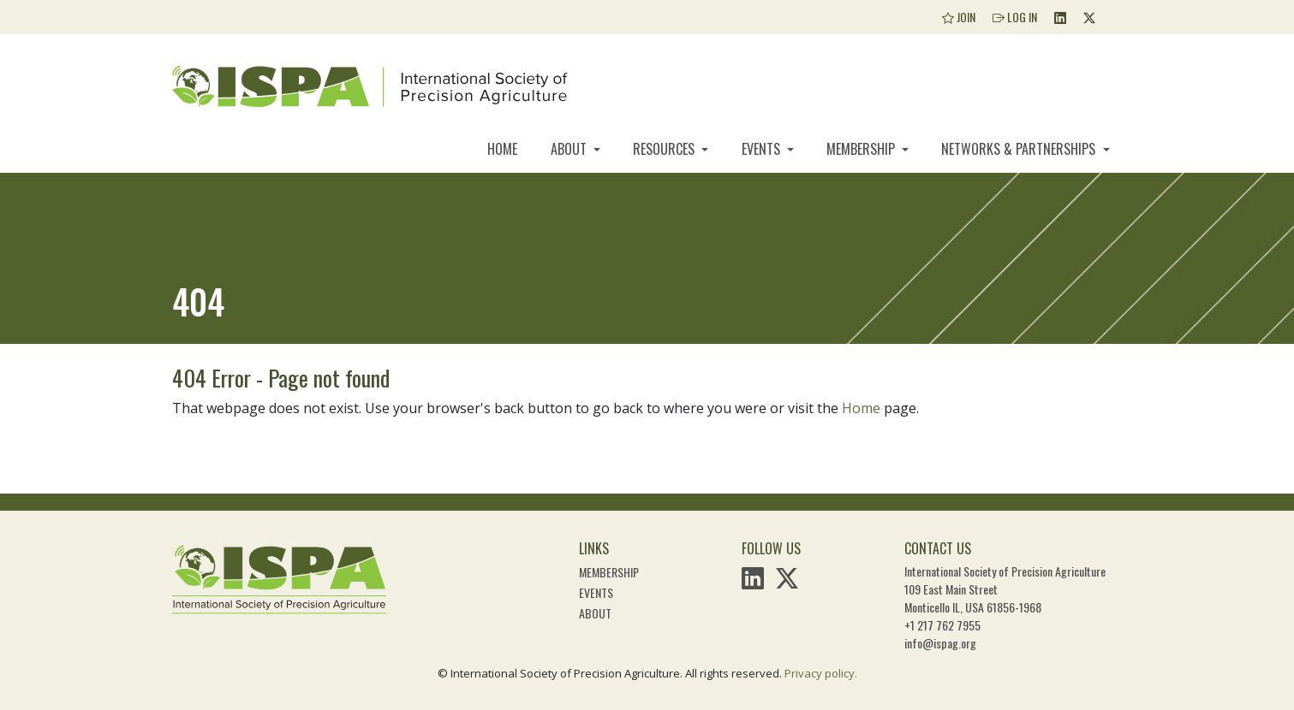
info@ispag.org (940, 643)
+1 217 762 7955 (942, 625)
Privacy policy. (820, 673)
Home (502, 149)
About (570, 149)
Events (763, 149)
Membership (862, 149)
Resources (665, 149)
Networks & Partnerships (1020, 149)
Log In (1015, 17)
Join (958, 17)
